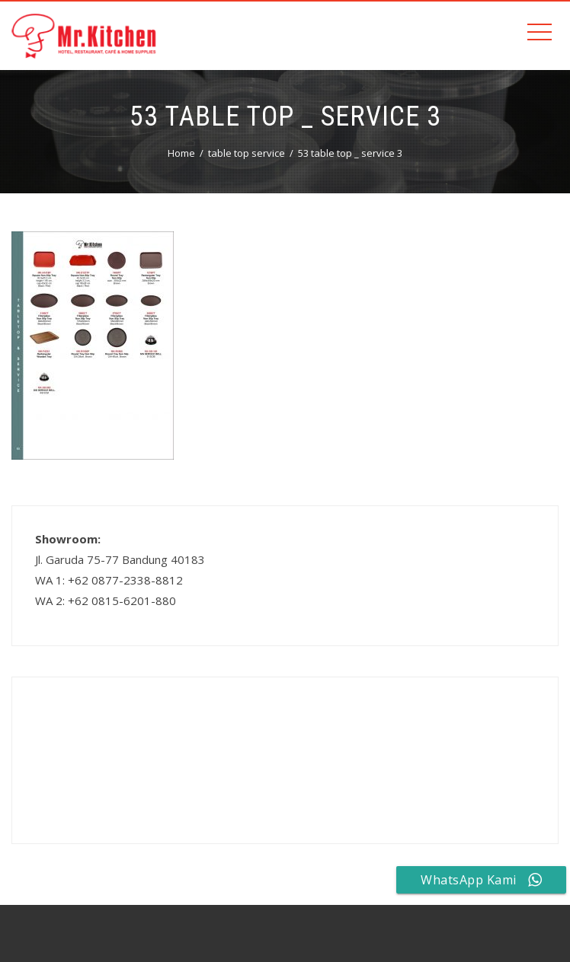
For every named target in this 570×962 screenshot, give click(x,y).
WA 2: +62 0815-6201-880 (105, 600)
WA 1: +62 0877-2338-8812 (109, 580)
